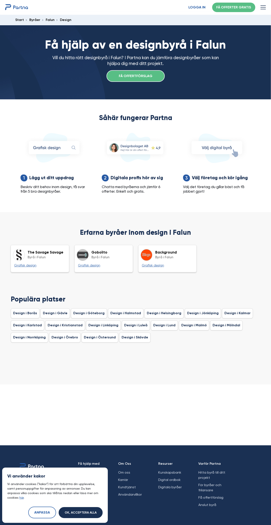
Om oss (124, 472)
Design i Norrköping (29, 337)
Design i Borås (25, 313)
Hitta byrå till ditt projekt (211, 475)
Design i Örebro (65, 337)
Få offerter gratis (233, 7)
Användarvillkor (130, 494)
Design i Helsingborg (164, 313)
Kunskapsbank (169, 472)
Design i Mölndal (226, 325)
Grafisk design (25, 265)
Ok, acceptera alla (81, 512)
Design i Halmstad (125, 313)
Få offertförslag (135, 76)
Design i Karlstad (27, 325)
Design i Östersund (100, 337)
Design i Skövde (135, 337)
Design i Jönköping (203, 313)
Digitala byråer (170, 487)
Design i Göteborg (89, 313)
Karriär (123, 480)
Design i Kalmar (237, 313)
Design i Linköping (103, 325)
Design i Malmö (194, 325)
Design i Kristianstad (65, 325)
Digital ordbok (169, 480)
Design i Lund (164, 325)
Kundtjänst (127, 487)
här (21, 497)
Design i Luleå (135, 325)
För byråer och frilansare (209, 487)
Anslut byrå (207, 505)
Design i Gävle (55, 313)
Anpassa (42, 512)
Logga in (196, 7)
